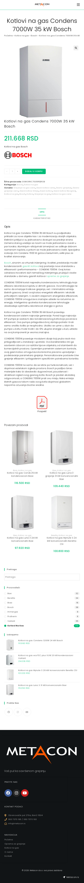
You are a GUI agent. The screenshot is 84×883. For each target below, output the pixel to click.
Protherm (12, 616)
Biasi (15, 470)
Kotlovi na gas (22, 35)
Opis (42, 212)
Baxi (54, 470)
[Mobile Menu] (78, 4)
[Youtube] (27, 712)
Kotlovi (30, 194)
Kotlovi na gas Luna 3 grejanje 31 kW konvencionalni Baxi (61, 476)
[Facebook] (9, 712)
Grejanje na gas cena (24, 187)
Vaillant (11, 621)
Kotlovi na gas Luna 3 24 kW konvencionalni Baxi (22, 539)
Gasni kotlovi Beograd (65, 190)
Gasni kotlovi (46, 190)
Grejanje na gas (42, 194)
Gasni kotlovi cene (45, 187)
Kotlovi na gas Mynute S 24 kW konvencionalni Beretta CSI (62, 541)
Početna (8, 35)
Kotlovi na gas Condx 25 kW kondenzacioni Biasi (22, 474)
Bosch (34, 35)
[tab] (42, 212)
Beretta (54, 535)
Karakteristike (41, 218)
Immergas (12, 611)
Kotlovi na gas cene (62, 194)
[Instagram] (18, 712)
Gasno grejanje (64, 187)
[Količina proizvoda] (12, 171)
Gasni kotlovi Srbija (29, 190)
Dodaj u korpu (34, 171)
